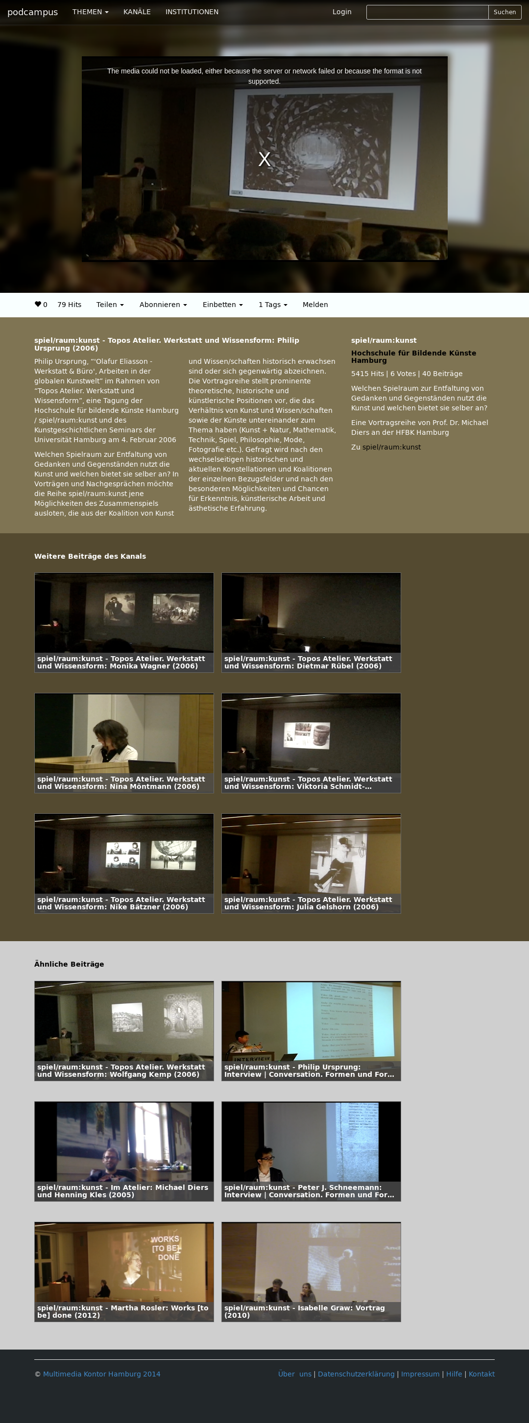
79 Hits (69, 305)
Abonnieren (163, 305)
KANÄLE (137, 12)
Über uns (295, 1374)
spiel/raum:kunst (391, 447)
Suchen (505, 12)
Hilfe (454, 1374)
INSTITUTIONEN (192, 12)
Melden (315, 305)
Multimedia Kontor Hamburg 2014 (102, 1374)
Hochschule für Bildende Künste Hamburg (414, 357)
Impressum (420, 1374)
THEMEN (90, 12)
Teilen (110, 305)
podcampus (32, 12)
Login (342, 12)
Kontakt (482, 1374)
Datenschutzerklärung (356, 1374)
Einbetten (223, 305)
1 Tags (273, 305)
